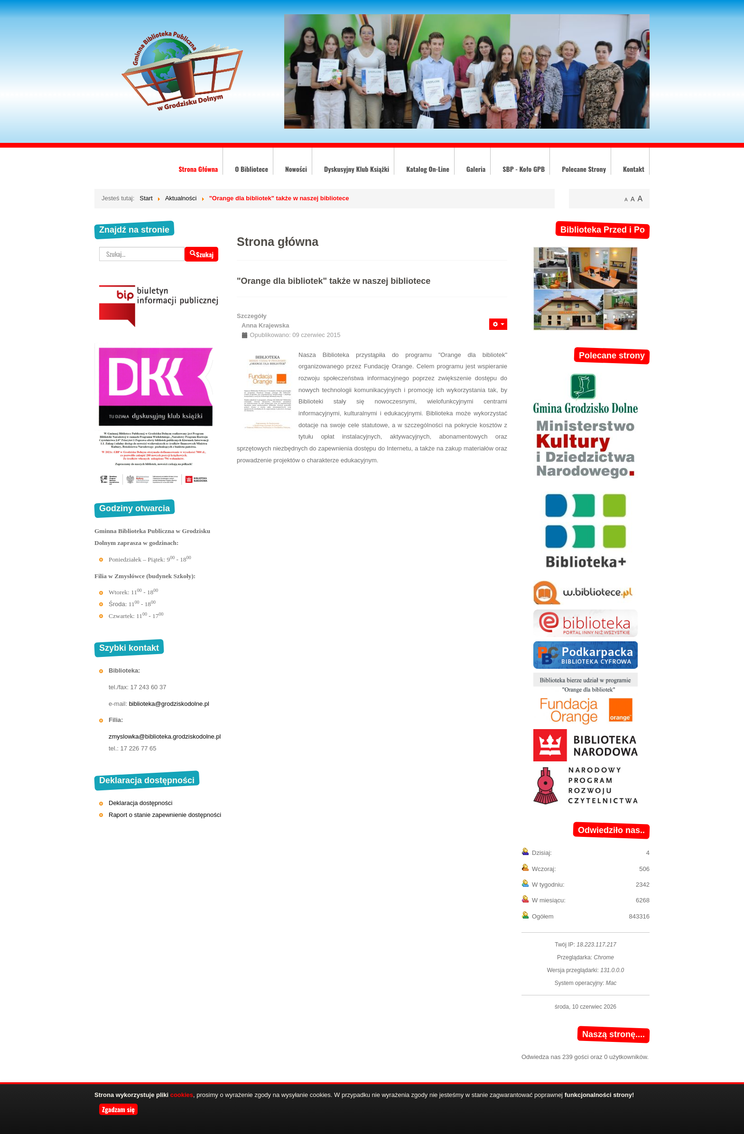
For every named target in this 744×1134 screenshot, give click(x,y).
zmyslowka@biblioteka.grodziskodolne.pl (165, 736)
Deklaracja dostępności (140, 802)
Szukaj (201, 254)
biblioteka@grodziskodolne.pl (169, 703)
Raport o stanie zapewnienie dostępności (165, 814)
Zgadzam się (118, 1109)
